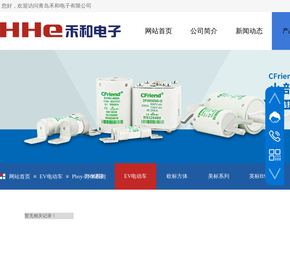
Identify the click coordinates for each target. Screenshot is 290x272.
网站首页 (158, 31)
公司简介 (204, 31)
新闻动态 (249, 31)
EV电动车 (51, 176)
